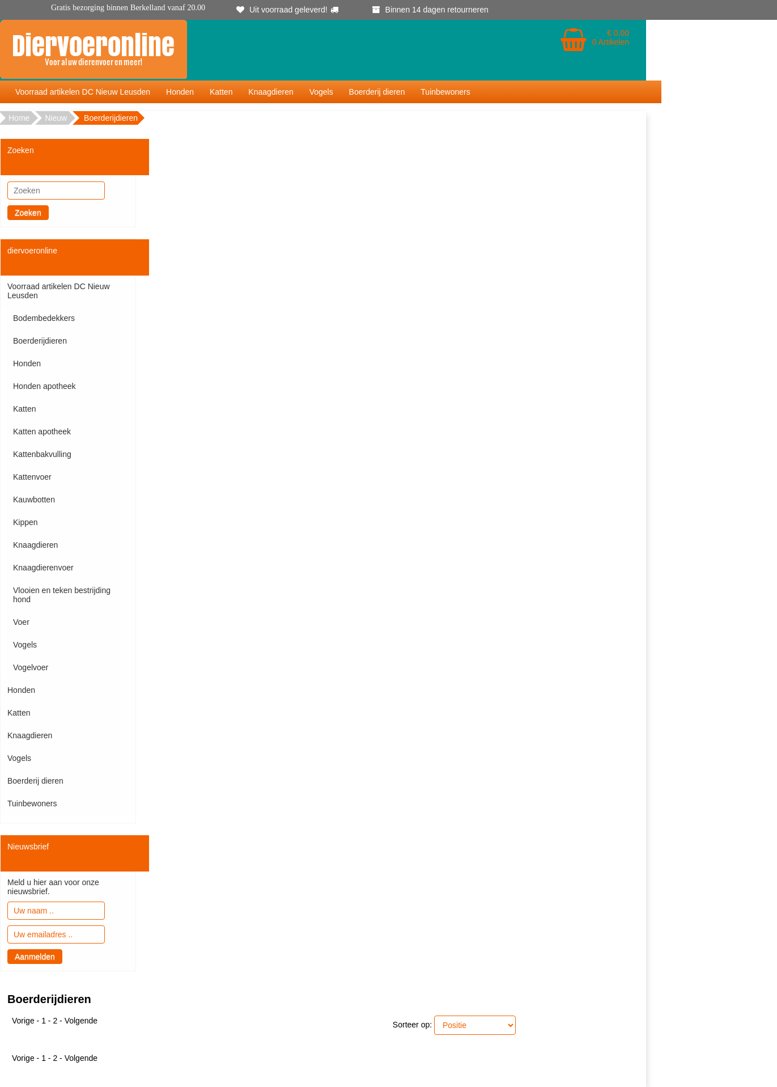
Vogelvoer (30, 667)
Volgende (81, 1020)
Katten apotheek (42, 431)
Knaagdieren (270, 91)
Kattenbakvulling (42, 454)
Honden (180, 91)
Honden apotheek (44, 386)
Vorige (23, 1020)
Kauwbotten (34, 499)
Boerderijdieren (40, 340)
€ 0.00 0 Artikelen (610, 37)
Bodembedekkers (44, 318)
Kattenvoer (32, 476)
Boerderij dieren (377, 91)
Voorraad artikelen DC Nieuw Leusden (82, 91)
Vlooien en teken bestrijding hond (62, 595)
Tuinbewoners (445, 91)
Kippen (25, 522)
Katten (221, 91)
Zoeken (28, 212)
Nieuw (56, 117)
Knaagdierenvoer (43, 567)
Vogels (321, 91)
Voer (21, 622)
